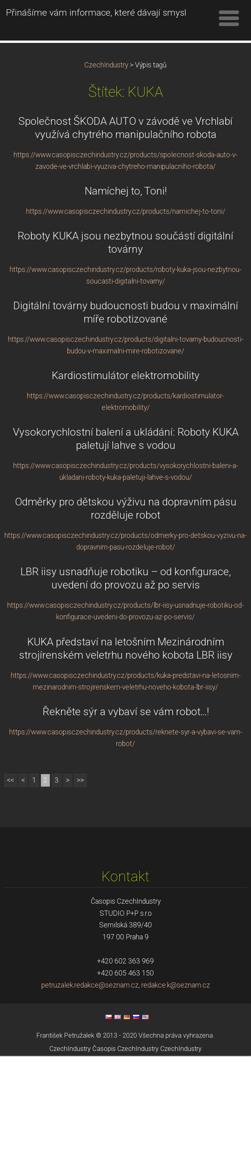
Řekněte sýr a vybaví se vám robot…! (126, 812)
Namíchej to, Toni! (126, 292)
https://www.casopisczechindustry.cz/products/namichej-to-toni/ (125, 312)
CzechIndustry (106, 166)
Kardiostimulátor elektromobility (126, 476)
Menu (229, 18)
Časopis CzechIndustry (125, 1149)
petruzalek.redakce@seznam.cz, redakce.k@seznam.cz (125, 1086)
